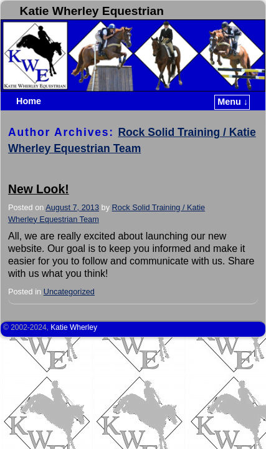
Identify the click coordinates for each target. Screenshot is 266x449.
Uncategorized (69, 291)
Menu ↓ (232, 102)
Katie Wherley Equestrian (92, 10)
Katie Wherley (73, 327)
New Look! (38, 189)
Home (28, 101)
